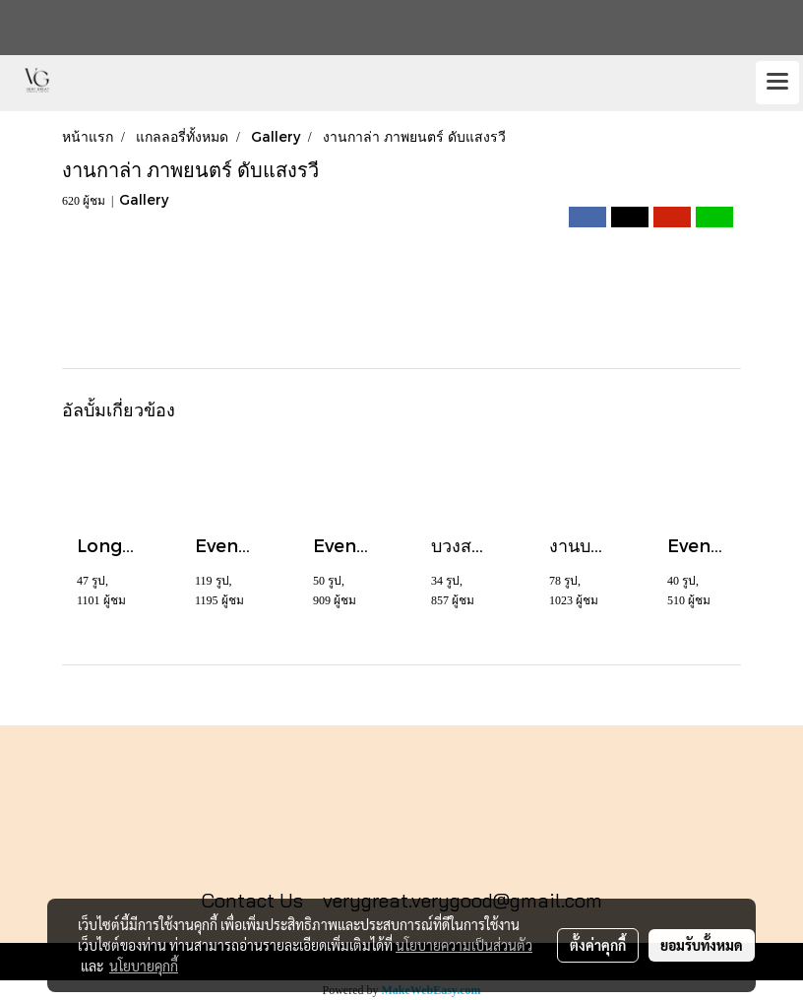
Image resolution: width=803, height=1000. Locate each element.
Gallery (143, 199)
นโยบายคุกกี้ (143, 965)
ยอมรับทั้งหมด (701, 945)
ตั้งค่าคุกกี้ (598, 945)
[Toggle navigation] (777, 82)
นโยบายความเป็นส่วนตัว (464, 945)
